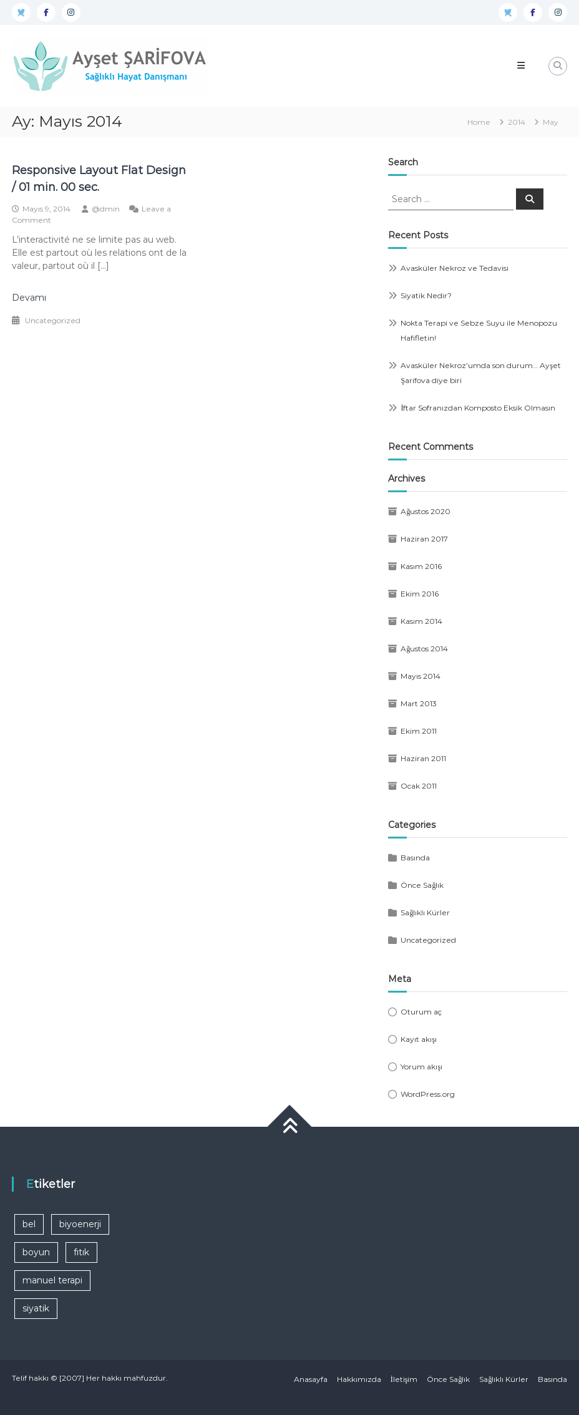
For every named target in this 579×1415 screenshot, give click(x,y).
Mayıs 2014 (420, 676)
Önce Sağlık (422, 885)
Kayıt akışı (419, 1039)
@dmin (106, 208)
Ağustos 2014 (424, 648)
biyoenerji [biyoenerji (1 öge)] (80, 1224)
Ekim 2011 (419, 731)
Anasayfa (311, 1379)
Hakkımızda (359, 1379)
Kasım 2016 (421, 566)
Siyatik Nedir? (426, 295)
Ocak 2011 (419, 785)
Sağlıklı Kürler (425, 912)
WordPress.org (428, 1094)
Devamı (29, 297)
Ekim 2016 (420, 593)
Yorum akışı (421, 1066)
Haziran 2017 (424, 538)
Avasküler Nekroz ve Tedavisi (454, 268)
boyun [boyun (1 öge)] (36, 1252)
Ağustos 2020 (425, 511)
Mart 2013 (419, 703)
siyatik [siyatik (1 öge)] (35, 1308)
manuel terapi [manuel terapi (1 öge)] (52, 1280)
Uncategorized (52, 320)
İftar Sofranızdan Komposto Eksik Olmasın (478, 407)
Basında (415, 857)
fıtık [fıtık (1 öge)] (81, 1252)
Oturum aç (421, 1011)
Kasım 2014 (421, 621)
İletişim (404, 1379)
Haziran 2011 (423, 758)
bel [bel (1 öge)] (29, 1224)
